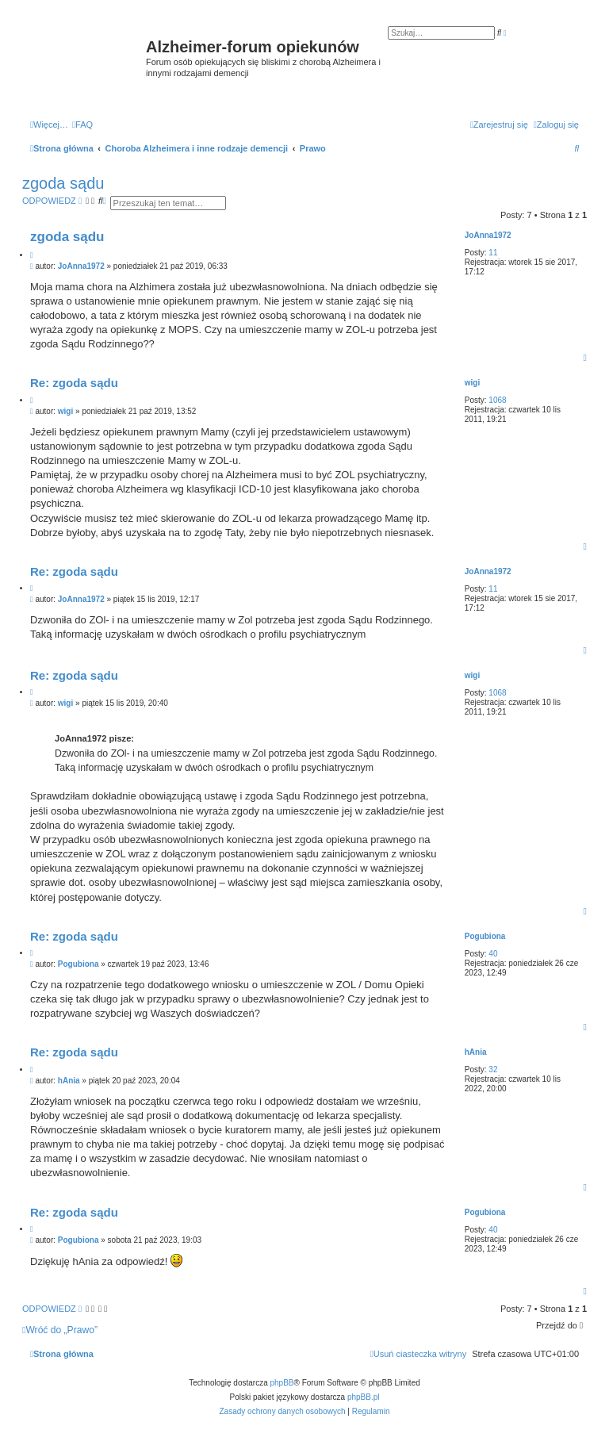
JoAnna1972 (488, 235)
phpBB (282, 1382)
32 (492, 1069)
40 (492, 953)
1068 (497, 400)
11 (492, 252)
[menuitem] (82, 124)
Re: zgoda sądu (74, 382)
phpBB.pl (363, 1397)
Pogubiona (485, 936)
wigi (472, 382)
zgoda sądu (63, 183)
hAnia (476, 1052)
